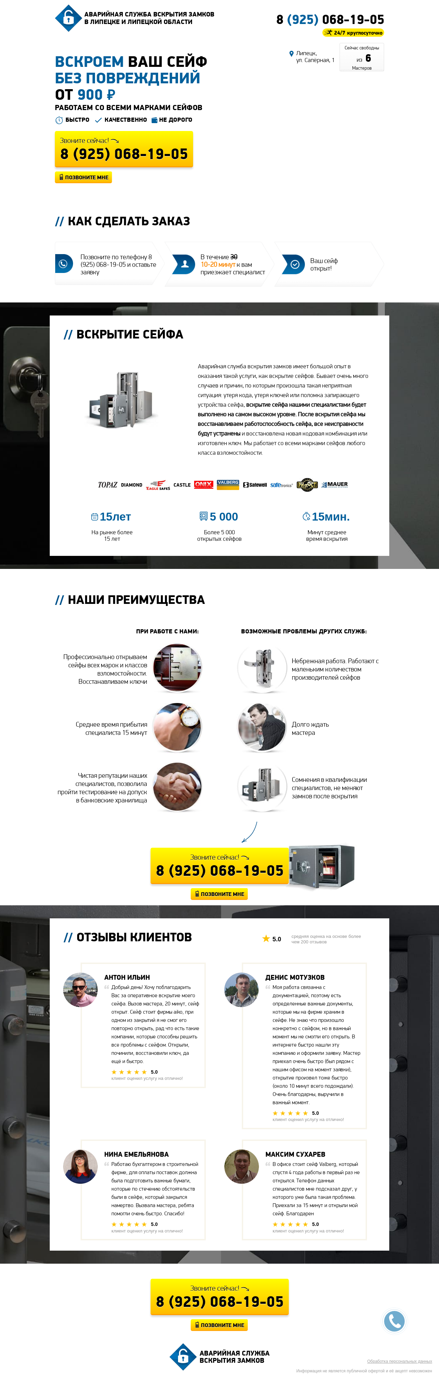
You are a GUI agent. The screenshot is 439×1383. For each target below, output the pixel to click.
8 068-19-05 (330, 19)
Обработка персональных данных (399, 1361)
